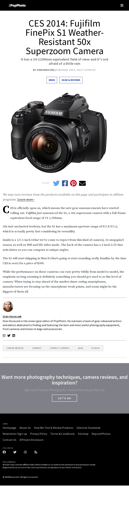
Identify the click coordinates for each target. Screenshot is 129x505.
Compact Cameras (59, 348)
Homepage (9, 427)
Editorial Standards (88, 427)
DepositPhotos (101, 433)
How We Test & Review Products (54, 427)
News (52, 80)
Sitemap (83, 433)
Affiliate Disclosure (31, 439)
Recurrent (14, 477)
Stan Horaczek (46, 69)
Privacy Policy (38, 433)
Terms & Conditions (62, 433)
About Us (25, 427)
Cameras (36, 348)
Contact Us (9, 439)
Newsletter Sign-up (15, 433)
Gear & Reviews (70, 80)
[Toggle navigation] (121, 5)
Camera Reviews (15, 348)
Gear (80, 348)
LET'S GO (64, 398)
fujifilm (95, 348)
